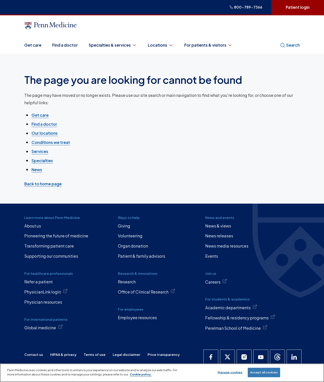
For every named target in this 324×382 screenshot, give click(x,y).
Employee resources (137, 317)
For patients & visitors (208, 45)
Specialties (42, 160)
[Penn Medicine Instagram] (244, 357)
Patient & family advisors (141, 256)
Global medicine (43, 327)
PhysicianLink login (46, 291)
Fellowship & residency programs (240, 317)
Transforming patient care (49, 245)
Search (290, 45)
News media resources (226, 245)
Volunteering (130, 235)
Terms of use (95, 354)
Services (40, 151)
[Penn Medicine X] (227, 357)
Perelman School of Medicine (236, 328)
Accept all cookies (264, 372)
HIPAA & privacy (63, 354)
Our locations (45, 133)
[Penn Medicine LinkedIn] (294, 357)
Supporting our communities (51, 256)
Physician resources (43, 302)
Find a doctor (65, 45)
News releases (219, 235)
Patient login (298, 7)
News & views (218, 225)
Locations (160, 45)
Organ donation (133, 245)
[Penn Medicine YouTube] (261, 357)
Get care (32, 45)
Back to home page (43, 183)
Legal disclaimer (126, 354)
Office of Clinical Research (146, 291)
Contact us (33, 354)
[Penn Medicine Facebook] (211, 357)
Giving (124, 225)
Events (211, 256)
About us (32, 225)
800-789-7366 (246, 7)
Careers (216, 281)
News (37, 169)
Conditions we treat (51, 142)
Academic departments (231, 307)
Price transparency (164, 354)
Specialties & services (113, 45)
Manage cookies (230, 372)
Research (127, 281)
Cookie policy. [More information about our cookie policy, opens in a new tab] (141, 374)
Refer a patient (38, 281)
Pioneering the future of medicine (56, 235)
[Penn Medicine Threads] (277, 357)
